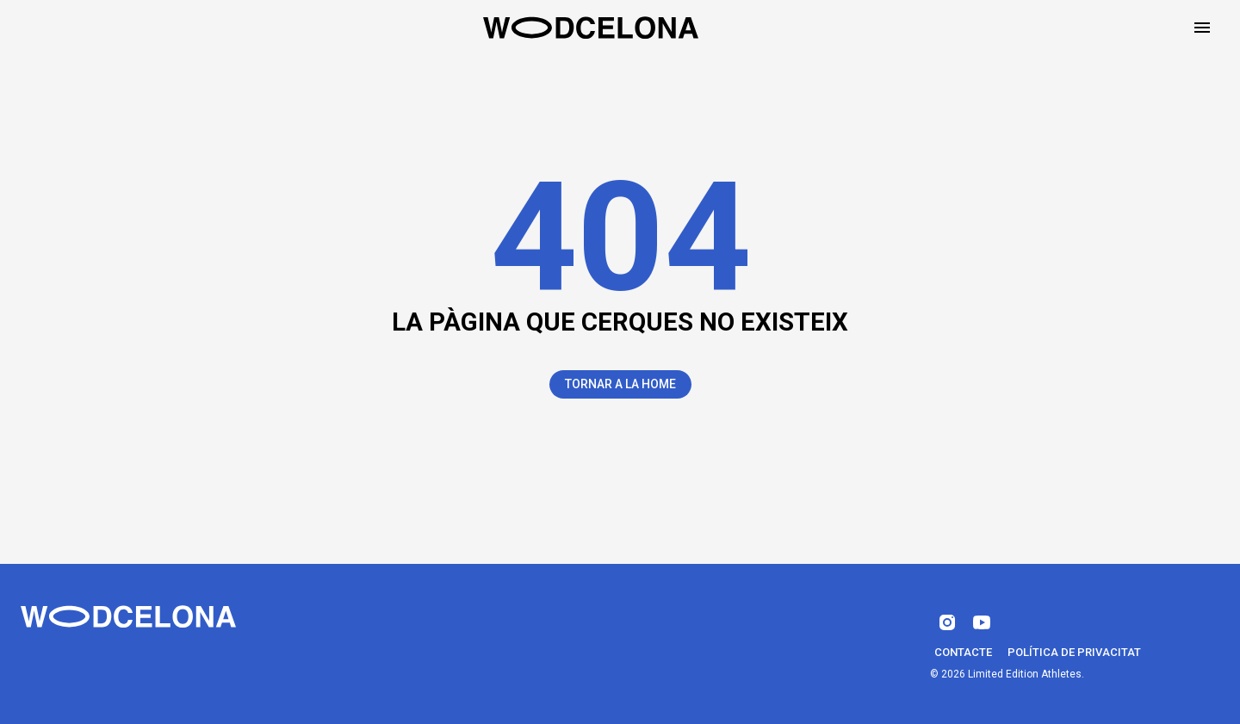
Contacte (963, 653)
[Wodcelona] (128, 616)
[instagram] (947, 622)
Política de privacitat (1074, 653)
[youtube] (981, 622)
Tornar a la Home (620, 384)
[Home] (590, 27)
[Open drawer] (1202, 27)
